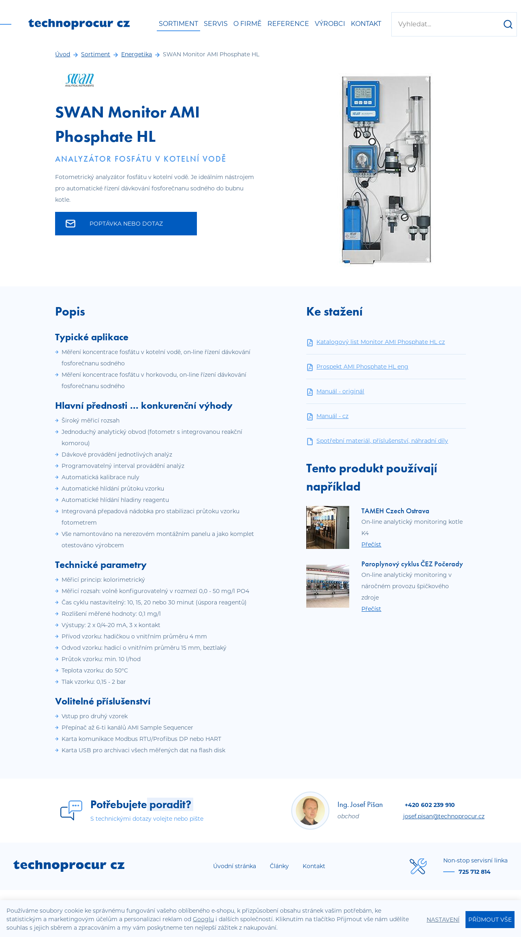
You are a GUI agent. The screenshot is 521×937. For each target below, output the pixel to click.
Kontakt (366, 24)
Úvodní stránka (234, 866)
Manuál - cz (327, 416)
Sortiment (178, 24)
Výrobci (330, 24)
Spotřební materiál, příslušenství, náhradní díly (377, 441)
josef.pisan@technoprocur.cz (444, 816)
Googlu (203, 919)
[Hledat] (508, 24)
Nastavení (443, 919)
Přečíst (371, 544)
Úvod (62, 54)
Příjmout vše (490, 919)
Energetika (136, 54)
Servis (216, 24)
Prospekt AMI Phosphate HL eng (357, 367)
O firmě (247, 24)
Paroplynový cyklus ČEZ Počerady (412, 563)
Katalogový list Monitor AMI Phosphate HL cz (375, 342)
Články (279, 866)
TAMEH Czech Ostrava (395, 510)
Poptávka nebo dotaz (114, 223)
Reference (288, 24)
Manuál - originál (335, 391)
